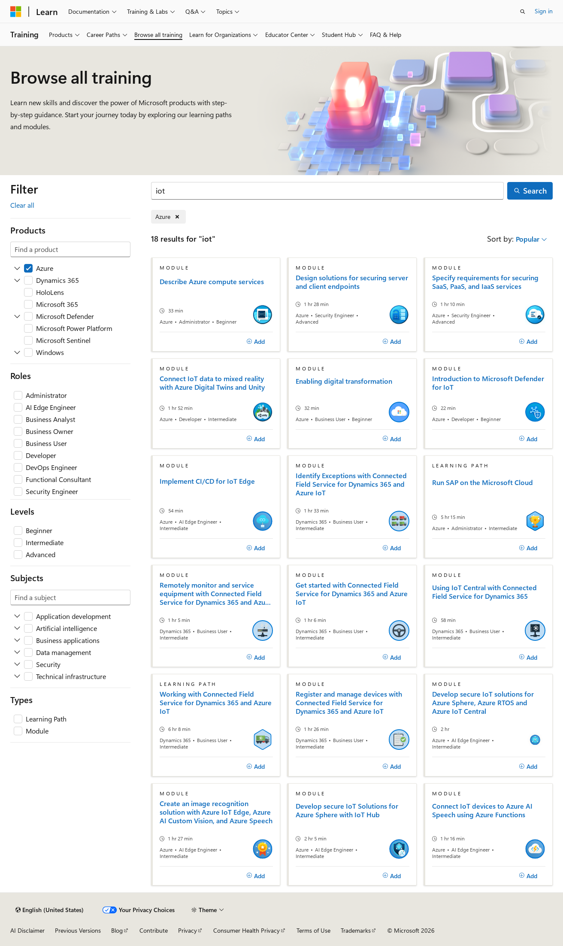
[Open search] (522, 11)
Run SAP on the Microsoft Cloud (482, 482)
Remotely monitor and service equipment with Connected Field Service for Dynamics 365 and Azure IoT (216, 593)
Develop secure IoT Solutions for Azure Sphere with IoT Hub (347, 810)
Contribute (153, 930)
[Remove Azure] (168, 217)
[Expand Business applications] (17, 640)
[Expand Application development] (17, 616)
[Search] (327, 191)
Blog (117, 930)
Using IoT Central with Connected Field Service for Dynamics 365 (484, 591)
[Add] (255, 342)
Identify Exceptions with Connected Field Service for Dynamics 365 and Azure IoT (351, 484)
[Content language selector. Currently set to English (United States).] (49, 910)
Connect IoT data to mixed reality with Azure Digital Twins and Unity (212, 382)
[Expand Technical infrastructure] (17, 676)
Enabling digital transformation (344, 381)
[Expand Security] (17, 664)
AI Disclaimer (27, 930)
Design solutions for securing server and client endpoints (352, 282)
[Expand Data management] (17, 652)
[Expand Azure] (17, 268)
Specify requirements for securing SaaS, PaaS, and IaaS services (485, 282)
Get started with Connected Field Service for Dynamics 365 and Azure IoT (352, 593)
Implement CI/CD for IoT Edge (207, 481)
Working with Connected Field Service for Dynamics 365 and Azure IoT (216, 703)
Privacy (187, 930)
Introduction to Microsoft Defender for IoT (488, 382)
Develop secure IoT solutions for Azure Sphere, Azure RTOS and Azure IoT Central (483, 703)
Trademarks (356, 930)
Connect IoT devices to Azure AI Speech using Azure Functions (482, 810)
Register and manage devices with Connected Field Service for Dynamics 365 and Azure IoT (349, 703)
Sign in (544, 11)
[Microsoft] (15, 11)
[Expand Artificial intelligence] (17, 628)
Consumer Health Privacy (246, 930)
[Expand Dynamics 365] (17, 280)
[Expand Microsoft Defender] (17, 316)
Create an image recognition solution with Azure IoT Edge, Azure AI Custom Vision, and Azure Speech (216, 812)
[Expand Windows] (17, 352)
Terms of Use (313, 930)
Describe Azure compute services (212, 281)
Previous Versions (78, 930)
